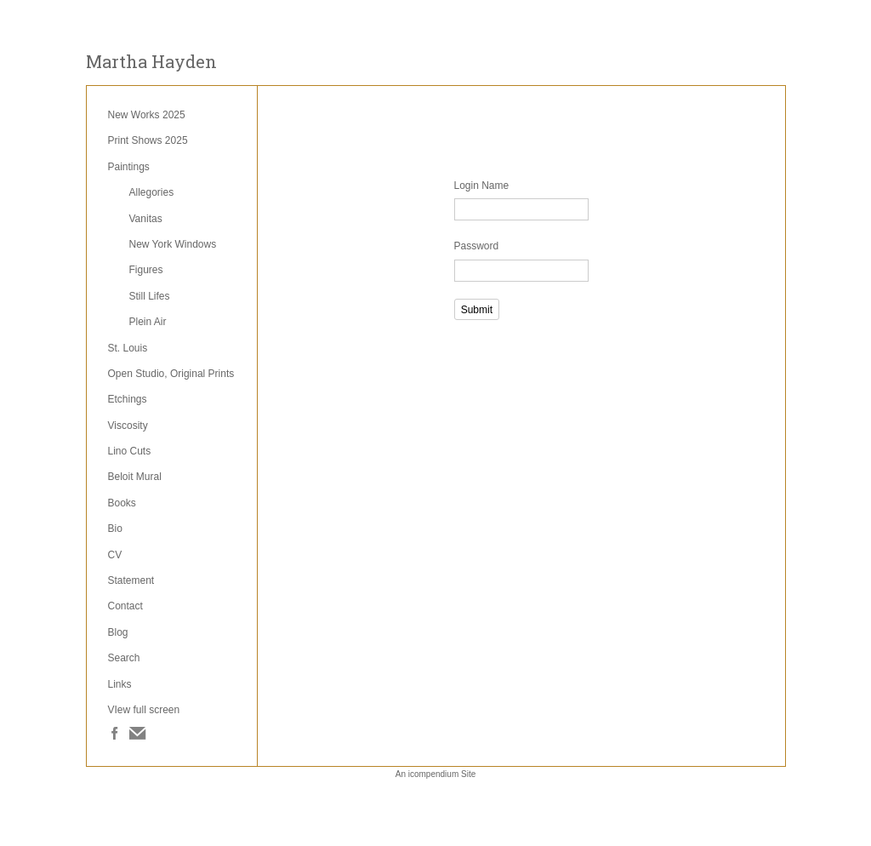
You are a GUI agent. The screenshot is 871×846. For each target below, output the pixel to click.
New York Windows (173, 244)
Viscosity (128, 426)
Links (120, 684)
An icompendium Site (436, 774)
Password (476, 246)
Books (122, 503)
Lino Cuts (129, 451)
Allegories (151, 192)
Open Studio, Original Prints (171, 374)
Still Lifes (149, 296)
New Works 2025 (146, 115)
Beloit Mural (135, 477)
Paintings (129, 167)
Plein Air (148, 322)
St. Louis (128, 348)
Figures (146, 270)
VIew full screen (144, 710)
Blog (118, 632)
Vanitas (145, 219)
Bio (115, 528)
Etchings (127, 399)
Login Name (482, 185)
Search (124, 658)
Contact (125, 606)
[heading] (151, 61)
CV (115, 555)
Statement (131, 580)
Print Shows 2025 (148, 140)
